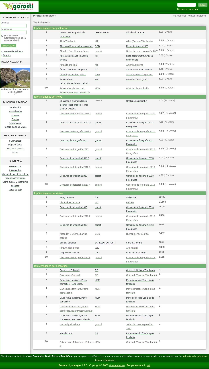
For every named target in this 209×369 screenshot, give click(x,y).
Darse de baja (15, 190)
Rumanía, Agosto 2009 (137, 46)
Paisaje (130, 202)
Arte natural (132, 248)
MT (96, 41)
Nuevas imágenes (197, 16)
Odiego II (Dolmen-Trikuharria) (140, 270)
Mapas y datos (15, 144)
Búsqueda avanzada (187, 9)
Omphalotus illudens (69, 252)
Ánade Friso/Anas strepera (139, 69)
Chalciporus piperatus (136, 101)
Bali (148, 365)
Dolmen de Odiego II (70, 270)
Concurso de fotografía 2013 (74, 149)
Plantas (15, 119)
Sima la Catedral (68, 242)
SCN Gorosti (15, 141)
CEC (97, 252)
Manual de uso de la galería (15, 174)
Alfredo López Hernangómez (74, 51)
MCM (97, 88)
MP (96, 79)
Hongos (15, 115)
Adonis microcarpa (135, 32)
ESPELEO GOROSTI (105, 242)
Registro (7, 55)
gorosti (98, 51)
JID (96, 69)
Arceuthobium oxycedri (137, 79)
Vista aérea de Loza (70, 202)
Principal (37, 16)
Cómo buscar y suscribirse (15, 182)
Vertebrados (15, 107)
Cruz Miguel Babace (70, 324)
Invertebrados (15, 111)
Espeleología (15, 123)
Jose (97, 74)
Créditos (15, 186)
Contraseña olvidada (13, 51)
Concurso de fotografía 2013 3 (75, 167)
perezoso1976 (102, 32)
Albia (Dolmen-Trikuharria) (139, 41)
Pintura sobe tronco (69, 248)
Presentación (15, 166)
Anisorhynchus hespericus (73, 74)
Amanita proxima (134, 65)
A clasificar (131, 197)
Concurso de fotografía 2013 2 (74, 158)
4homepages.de (117, 365)
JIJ (96, 333)
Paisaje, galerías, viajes (15, 127)
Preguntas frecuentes (15, 178)
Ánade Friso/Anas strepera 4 (73, 69)
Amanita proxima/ (68, 65)
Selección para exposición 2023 (142, 51)
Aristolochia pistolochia (137, 88)
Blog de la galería (15, 148)
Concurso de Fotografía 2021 (74, 140)
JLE (97, 197)
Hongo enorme (67, 197)
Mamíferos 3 (66, 333)
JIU (96, 202)
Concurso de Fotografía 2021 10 (75, 122)
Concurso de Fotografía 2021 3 (75, 131)
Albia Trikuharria (68, 41)
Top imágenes (179, 16)
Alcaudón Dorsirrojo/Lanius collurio (76, 46)
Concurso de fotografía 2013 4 (75, 185)
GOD (97, 46)
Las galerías (15, 170)
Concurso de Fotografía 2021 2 (75, 113)
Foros (15, 152)
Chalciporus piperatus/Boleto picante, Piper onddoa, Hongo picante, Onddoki (74, 105)
